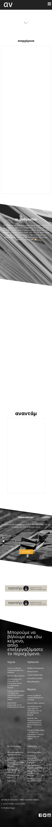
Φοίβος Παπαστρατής (35, 668)
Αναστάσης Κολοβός (35, 678)
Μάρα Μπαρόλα (33, 681)
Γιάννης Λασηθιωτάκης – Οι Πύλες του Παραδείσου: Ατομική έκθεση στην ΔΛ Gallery (16, 695)
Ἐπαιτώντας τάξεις (34, 752)
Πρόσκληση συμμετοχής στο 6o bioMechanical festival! (16, 705)
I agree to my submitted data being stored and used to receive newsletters (26, 542)
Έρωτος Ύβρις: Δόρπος (16, 676)
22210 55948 (8, 804)
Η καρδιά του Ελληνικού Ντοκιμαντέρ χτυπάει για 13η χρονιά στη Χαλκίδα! (15, 762)
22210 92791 (20, 804)
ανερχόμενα (26, 41)
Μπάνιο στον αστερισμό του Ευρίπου (32, 773)
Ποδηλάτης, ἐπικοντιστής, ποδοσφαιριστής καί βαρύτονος (35, 759)
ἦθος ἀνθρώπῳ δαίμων (13, 771)
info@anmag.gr (9, 808)
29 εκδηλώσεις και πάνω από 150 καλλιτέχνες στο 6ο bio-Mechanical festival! (14, 683)
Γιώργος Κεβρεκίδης (35, 675)
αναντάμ (26, 413)
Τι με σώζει (11, 781)
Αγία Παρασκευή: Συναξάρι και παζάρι (35, 766)
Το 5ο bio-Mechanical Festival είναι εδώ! (15, 753)
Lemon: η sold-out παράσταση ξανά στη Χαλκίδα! (15, 670)
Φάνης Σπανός (32, 671)
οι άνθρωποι (26, 219)
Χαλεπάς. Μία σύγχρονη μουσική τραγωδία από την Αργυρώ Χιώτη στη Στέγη (34, 722)
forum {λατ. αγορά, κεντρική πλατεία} (34, 779)
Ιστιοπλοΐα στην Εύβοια (13, 776)
